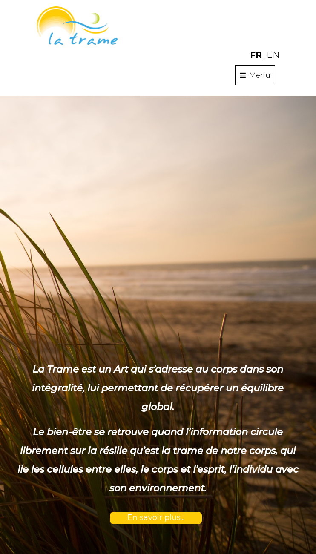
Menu (255, 75)
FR (256, 55)
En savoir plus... (155, 517)
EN (273, 55)
